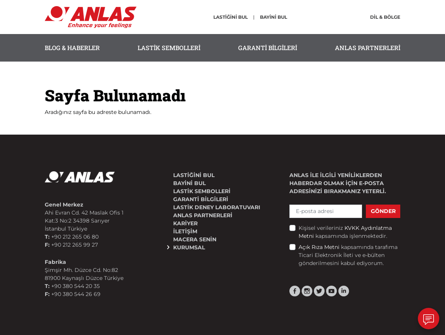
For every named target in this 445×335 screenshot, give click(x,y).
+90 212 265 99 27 (74, 244)
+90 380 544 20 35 (75, 286)
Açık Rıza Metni (320, 247)
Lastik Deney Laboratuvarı (216, 207)
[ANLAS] (90, 16)
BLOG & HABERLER (72, 48)
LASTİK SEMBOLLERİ (169, 48)
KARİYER (185, 223)
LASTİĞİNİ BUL (230, 17)
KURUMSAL (189, 247)
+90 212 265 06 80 (75, 236)
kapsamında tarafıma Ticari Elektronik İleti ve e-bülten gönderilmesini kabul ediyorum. (348, 255)
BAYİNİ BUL (273, 17)
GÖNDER (383, 211)
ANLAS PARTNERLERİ (367, 48)
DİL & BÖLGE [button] (385, 17)
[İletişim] (428, 318)
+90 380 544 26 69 (76, 294)
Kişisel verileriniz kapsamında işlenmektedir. (345, 231)
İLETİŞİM (185, 231)
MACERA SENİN (194, 239)
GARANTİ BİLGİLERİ (267, 48)
